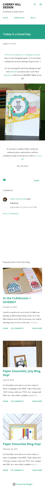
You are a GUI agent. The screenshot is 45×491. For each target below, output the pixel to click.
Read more (37, 328)
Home (5, 17)
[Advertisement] (22, 238)
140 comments (17, 401)
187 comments (17, 470)
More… (33, 17)
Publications (19, 17)
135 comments (17, 328)
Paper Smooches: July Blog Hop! (21, 373)
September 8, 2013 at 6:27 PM (23, 207)
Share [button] (36, 180)
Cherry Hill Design (12, 5)
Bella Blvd (14, 72)
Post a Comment (10, 213)
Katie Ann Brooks (18, 199)
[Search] (34, 4)
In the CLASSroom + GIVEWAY (17, 300)
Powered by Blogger (23, 484)
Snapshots (8, 75)
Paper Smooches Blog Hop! (22, 444)
